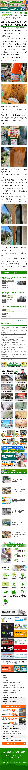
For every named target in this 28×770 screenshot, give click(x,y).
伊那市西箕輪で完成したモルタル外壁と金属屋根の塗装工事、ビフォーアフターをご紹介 (14, 341)
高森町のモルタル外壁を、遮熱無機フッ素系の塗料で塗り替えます (14, 352)
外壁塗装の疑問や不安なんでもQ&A (12, 690)
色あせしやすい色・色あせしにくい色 (18, 523)
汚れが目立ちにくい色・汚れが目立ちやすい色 (18, 512)
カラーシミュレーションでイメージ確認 (18, 490)
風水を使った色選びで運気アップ (18, 500)
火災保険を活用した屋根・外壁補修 (12, 733)
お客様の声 (5, 680)
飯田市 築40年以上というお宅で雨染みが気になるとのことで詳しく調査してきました (13, 338)
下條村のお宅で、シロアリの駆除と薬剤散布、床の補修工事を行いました (14, 331)
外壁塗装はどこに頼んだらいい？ (11, 731)
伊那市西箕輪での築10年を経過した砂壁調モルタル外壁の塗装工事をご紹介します (13, 348)
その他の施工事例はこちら (20, 320)
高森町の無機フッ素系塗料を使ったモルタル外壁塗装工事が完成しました (14, 345)
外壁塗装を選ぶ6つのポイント (10, 685)
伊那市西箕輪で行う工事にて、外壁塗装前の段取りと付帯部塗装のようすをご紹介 (14, 355)
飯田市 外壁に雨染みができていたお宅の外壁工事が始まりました (14, 327)
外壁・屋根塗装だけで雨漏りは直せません (13, 687)
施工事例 (5, 675)
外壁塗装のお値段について (9, 692)
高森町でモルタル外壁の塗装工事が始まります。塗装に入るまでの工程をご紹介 (14, 358)
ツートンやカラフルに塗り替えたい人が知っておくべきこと (18, 534)
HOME (2, 17)
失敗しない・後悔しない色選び (18, 480)
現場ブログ (8, 17)
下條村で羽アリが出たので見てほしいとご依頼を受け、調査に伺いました (13, 334)
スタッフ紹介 (6, 695)
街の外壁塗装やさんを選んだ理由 (11, 682)
